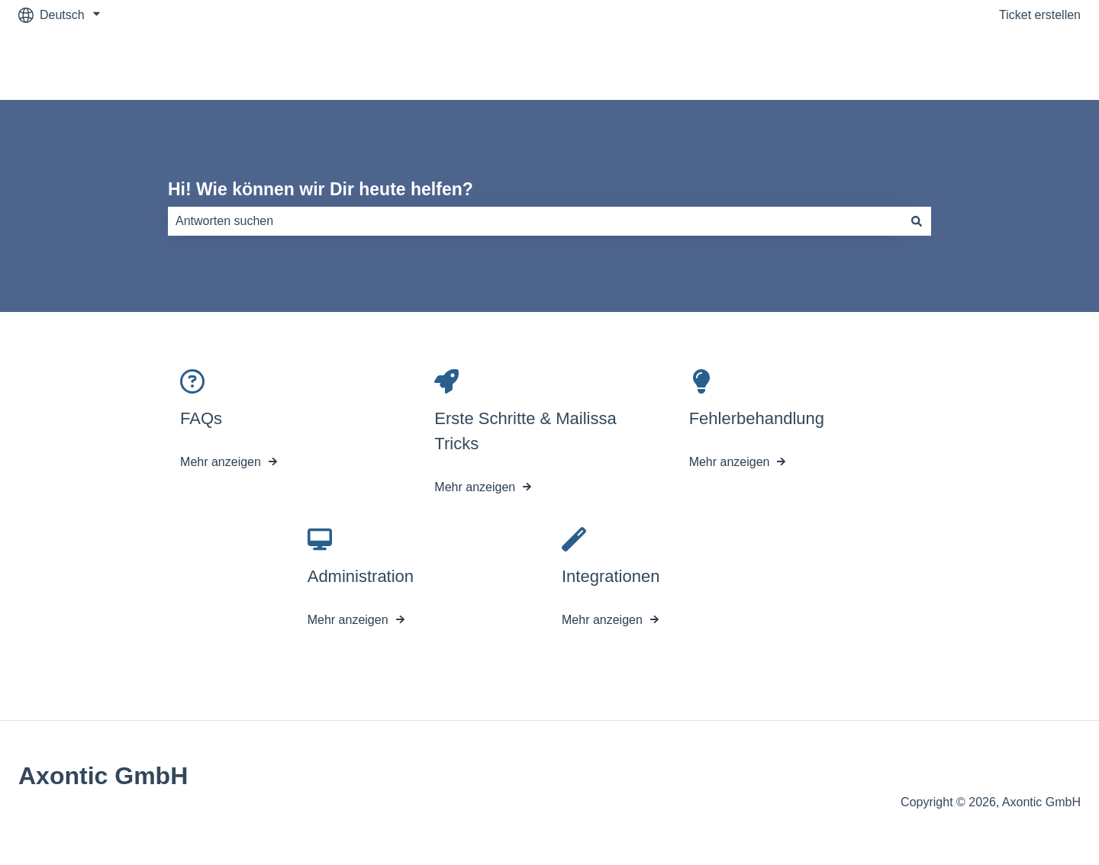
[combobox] (535, 221)
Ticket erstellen (1040, 14)
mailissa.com (1030, 64)
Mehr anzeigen (220, 462)
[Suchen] (916, 221)
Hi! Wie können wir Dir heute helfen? (320, 189)
